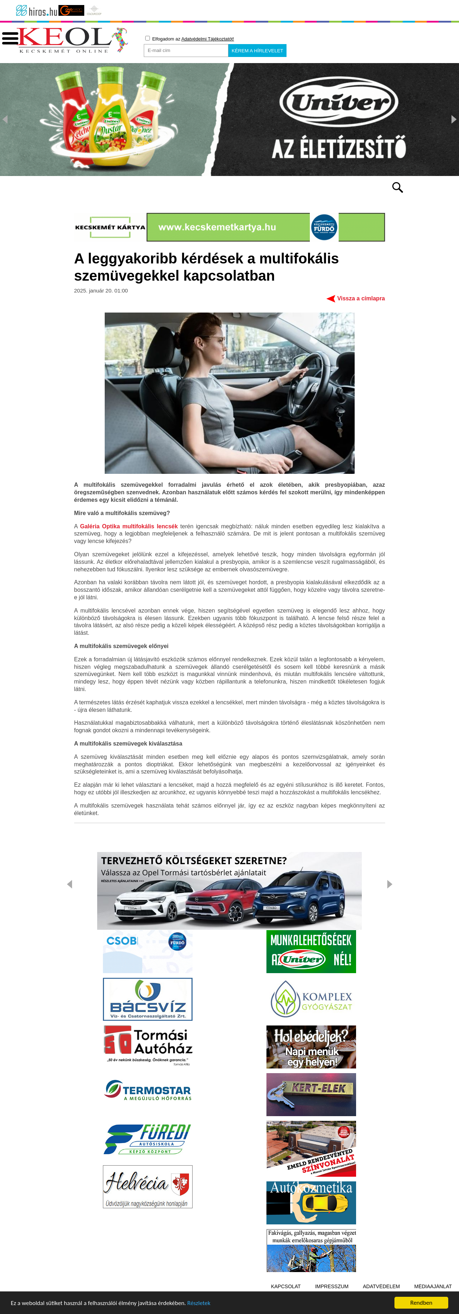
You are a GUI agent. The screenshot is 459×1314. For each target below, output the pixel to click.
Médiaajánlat (433, 1286)
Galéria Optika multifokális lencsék (129, 526)
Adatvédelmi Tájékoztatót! (207, 39)
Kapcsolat (286, 1286)
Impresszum (332, 1286)
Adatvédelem (381, 1286)
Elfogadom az (189, 39)
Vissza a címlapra (361, 298)
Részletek (198, 1305)
